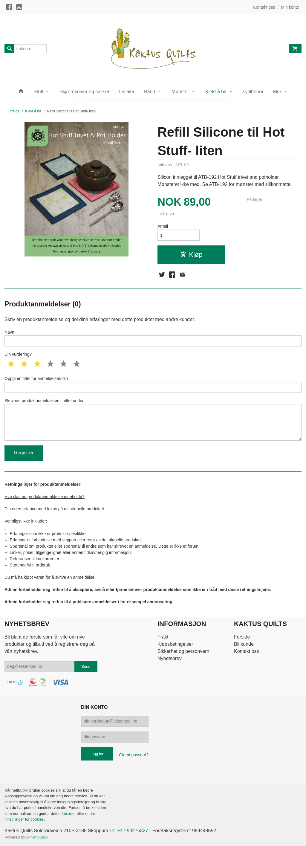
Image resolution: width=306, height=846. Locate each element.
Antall (162, 226)
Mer (277, 91)
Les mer (69, 813)
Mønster (180, 91)
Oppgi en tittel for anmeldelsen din (153, 384)
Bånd (149, 91)
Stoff (38, 91)
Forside (13, 111)
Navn (153, 338)
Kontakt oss (246, 651)
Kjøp (191, 254)
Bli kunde (244, 644)
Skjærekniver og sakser (84, 91)
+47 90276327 (132, 830)
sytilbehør (253, 91)
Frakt (162, 636)
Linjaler (126, 91)
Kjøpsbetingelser (175, 644)
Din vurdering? (18, 354)
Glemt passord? (134, 754)
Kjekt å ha (216, 91)
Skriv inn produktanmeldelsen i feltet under (153, 419)
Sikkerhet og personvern (183, 651)
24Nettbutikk (37, 837)
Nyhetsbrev (169, 658)
